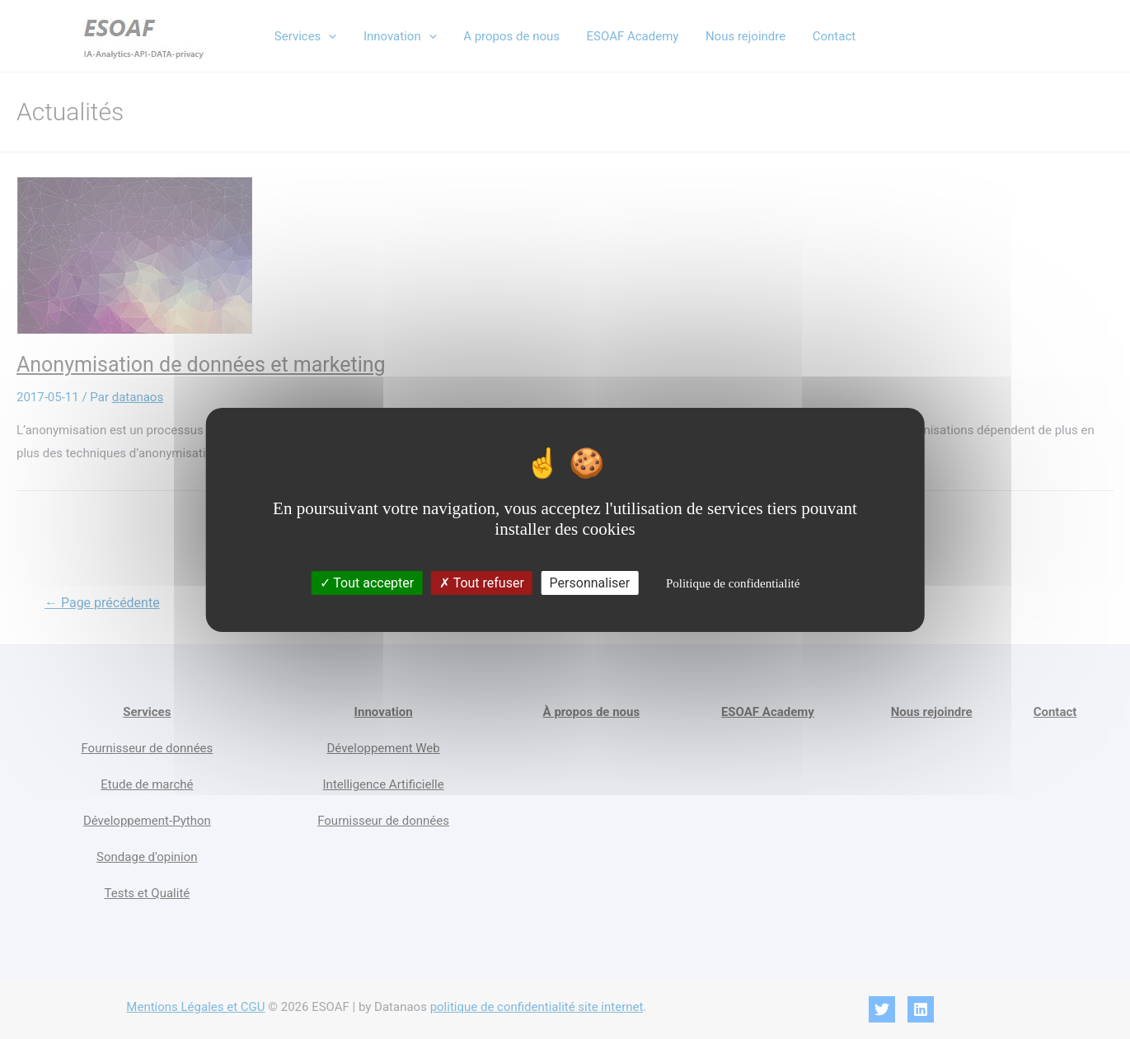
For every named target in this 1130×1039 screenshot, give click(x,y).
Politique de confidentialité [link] (732, 583)
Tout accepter (367, 583)
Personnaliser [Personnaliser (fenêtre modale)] (590, 583)
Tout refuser (481, 583)
